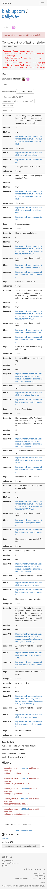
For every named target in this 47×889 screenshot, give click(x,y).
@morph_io (8, 861)
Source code (38, 873)
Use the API (8, 106)
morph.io (7, 3)
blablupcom (13, 11)
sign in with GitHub (25, 91)
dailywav (10, 16)
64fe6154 (24, 768)
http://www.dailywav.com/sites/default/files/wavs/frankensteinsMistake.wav (28, 655)
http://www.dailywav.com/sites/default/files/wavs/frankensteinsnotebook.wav (28, 460)
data (5, 85)
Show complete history (23, 831)
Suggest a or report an (28, 878)
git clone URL (7, 842)
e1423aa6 (25, 789)
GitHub (7, 866)
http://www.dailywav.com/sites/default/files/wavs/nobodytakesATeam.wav (28, 210)
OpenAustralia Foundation (29, 886)
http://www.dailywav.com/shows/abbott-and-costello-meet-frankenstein (28, 274)
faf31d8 (42, 882)
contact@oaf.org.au (11, 863)
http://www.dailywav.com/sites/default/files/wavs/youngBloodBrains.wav (28, 522)
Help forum (39, 876)
